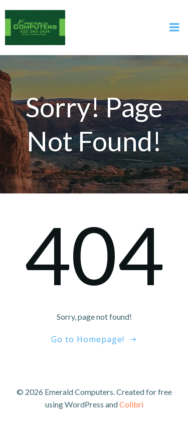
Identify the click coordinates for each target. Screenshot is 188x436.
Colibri (131, 404)
